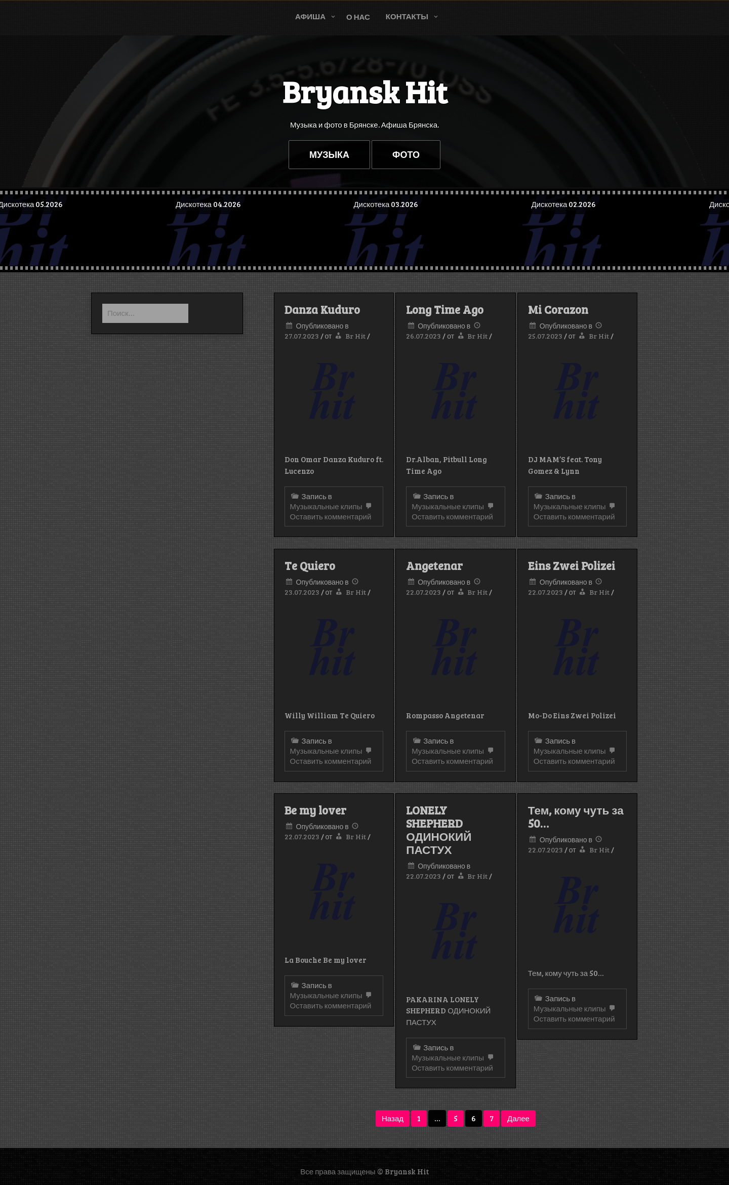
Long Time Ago (444, 309)
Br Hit (355, 336)
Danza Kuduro (322, 309)
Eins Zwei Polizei (571, 565)
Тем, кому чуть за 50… (576, 816)
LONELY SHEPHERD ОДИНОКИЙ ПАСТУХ (438, 829)
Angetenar (434, 565)
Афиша (310, 16)
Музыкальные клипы (326, 506)
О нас (358, 17)
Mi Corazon (558, 309)
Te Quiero (310, 565)
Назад (392, 1118)
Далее (518, 1118)
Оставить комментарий (332, 511)
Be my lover (315, 810)
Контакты (407, 16)
